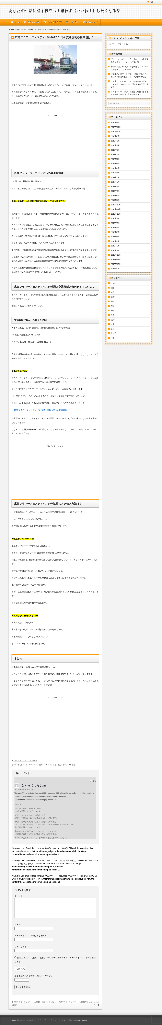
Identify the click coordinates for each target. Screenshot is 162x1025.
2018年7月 (115, 145)
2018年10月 (116, 132)
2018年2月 (115, 168)
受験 (113, 297)
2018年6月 (115, 150)
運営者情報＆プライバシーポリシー (62, 22)
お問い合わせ (92, 22)
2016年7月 (115, 223)
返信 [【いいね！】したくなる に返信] (94, 781)
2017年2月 (115, 196)
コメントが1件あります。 (58, 765)
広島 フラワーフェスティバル (24, 760)
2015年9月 (115, 269)
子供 (113, 301)
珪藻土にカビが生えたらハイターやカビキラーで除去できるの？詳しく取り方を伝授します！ (129, 84)
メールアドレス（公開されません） (30, 935)
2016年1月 (115, 250)
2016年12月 (116, 205)
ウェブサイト (20, 946)
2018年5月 (115, 154)
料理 (113, 315)
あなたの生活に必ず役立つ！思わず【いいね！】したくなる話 (64, 11)
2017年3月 (115, 191)
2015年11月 (116, 259)
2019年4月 (115, 122)
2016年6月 (115, 227)
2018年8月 (115, 141)
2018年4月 (115, 159)
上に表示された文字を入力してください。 (33, 976)
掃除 (113, 311)
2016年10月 (116, 214)
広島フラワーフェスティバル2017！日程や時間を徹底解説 (40, 410)
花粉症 (113, 333)
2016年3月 (115, 241)
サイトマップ (33, 22)
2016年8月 (115, 218)
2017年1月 (115, 200)
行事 (113, 338)
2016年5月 (115, 232)
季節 (113, 306)
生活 (113, 324)
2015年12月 (116, 255)
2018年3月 (115, 164)
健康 (113, 292)
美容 (113, 329)
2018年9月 (115, 136)
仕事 (113, 288)
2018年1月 (115, 173)
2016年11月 (116, 209)
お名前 (17, 924)
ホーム (17, 22)
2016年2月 (115, 246)
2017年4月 (115, 186)
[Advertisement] (55, 141)
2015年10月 (116, 264)
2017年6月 (115, 177)
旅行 (73, 765)
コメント (18, 896)
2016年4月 (115, 237)
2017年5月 (115, 182)
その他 (113, 283)
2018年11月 (116, 127)
